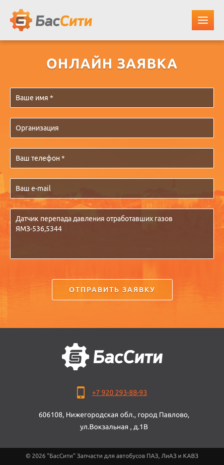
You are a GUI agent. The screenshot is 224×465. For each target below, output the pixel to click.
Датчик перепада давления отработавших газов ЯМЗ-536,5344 (112, 233)
